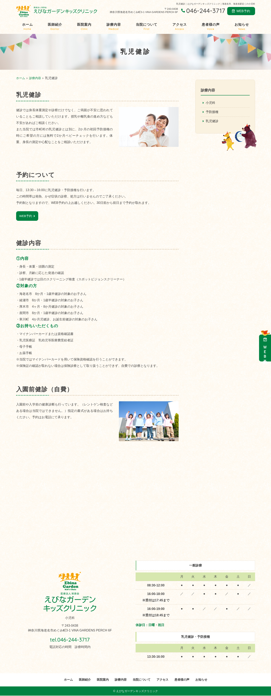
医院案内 (84, 27)
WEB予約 (241, 11)
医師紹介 (55, 27)
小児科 (210, 103)
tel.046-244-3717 (69, 639)
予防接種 (212, 112)
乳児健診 (212, 121)
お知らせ (242, 27)
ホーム (27, 27)
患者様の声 (211, 27)
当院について (146, 27)
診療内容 (114, 27)
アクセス (179, 27)
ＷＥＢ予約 (265, 348)
